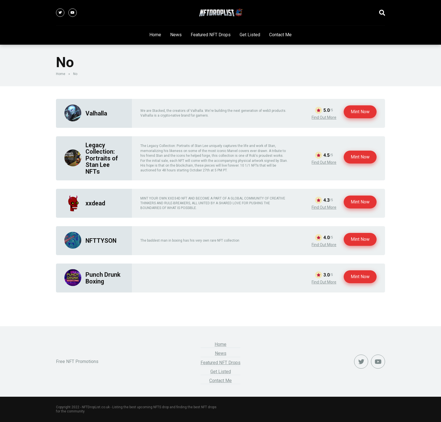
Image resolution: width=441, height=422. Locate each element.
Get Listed (250, 34)
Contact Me (280, 34)
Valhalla (96, 113)
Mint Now (360, 111)
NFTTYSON (101, 240)
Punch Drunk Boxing (103, 278)
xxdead (95, 203)
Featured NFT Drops (211, 34)
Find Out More (324, 117)
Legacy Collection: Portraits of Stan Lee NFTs (102, 158)
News (176, 34)
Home (155, 34)
